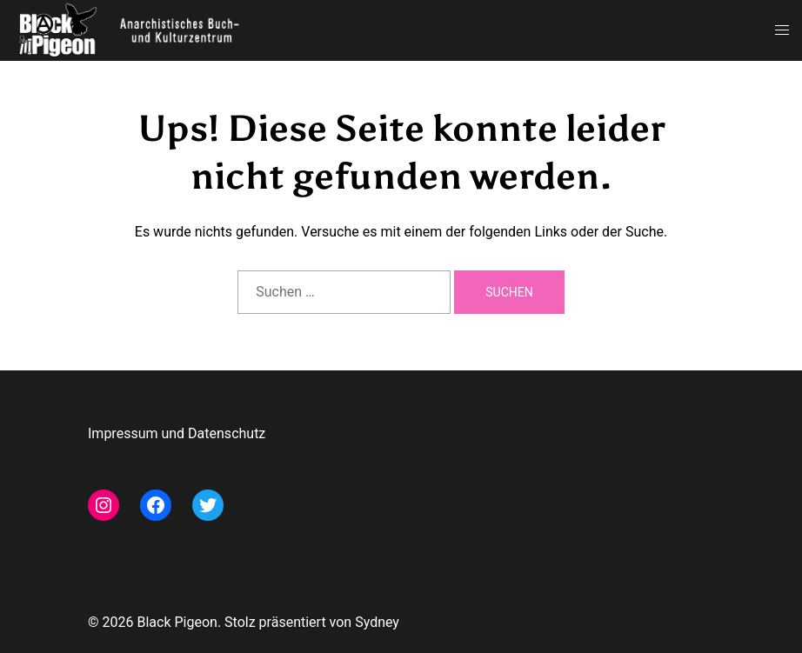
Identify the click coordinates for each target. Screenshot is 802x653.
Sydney (377, 622)
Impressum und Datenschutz (176, 433)
